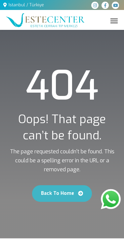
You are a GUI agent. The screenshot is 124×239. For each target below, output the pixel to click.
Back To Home (62, 193)
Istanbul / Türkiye (26, 5)
